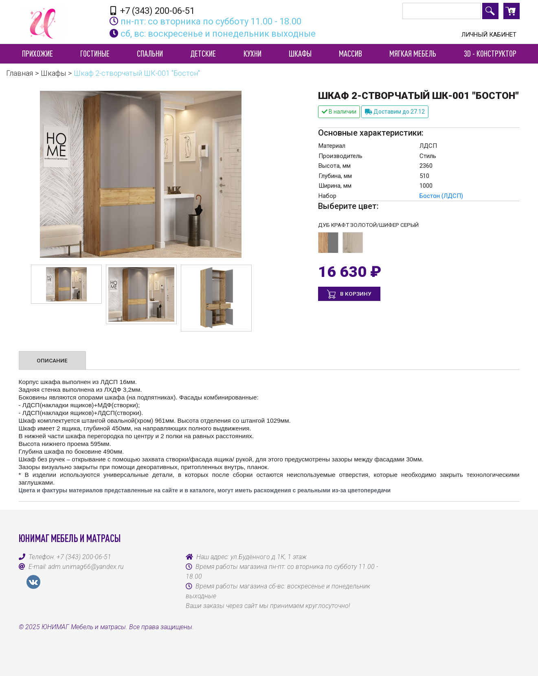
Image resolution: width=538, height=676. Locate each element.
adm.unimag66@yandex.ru (86, 567)
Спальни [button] (150, 53)
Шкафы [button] (300, 53)
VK (33, 582)
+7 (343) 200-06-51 (152, 10)
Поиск (490, 11)
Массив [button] (350, 53)
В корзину (355, 293)
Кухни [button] (252, 53)
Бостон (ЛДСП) (441, 196)
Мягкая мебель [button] (412, 53)
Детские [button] (203, 53)
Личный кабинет (488, 34)
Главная (19, 73)
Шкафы (53, 73)
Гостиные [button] (95, 53)
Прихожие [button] (37, 53)
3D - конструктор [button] (490, 53)
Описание (52, 360)
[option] (66, 284)
